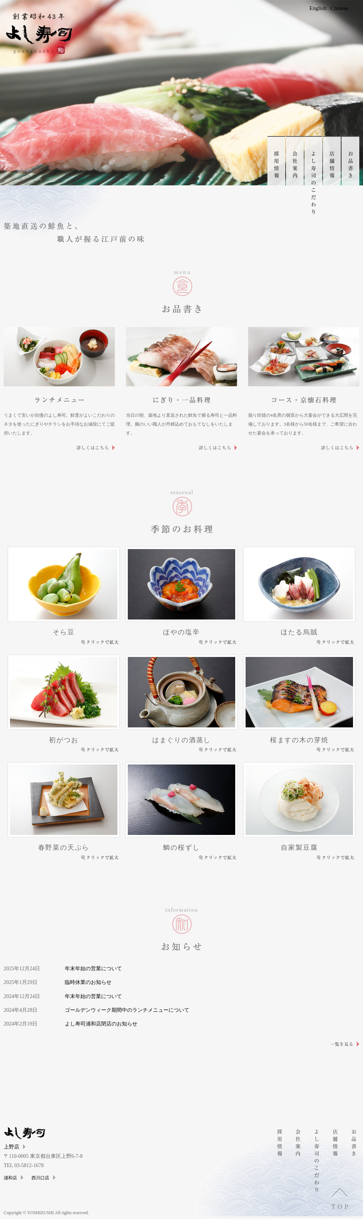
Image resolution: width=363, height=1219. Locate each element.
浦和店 (13, 1177)
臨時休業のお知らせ (88, 982)
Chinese (339, 8)
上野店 (14, 1147)
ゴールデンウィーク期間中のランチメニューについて (127, 1010)
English (317, 8)
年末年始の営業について (93, 968)
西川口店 (43, 1177)
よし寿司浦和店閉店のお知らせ (101, 1024)
